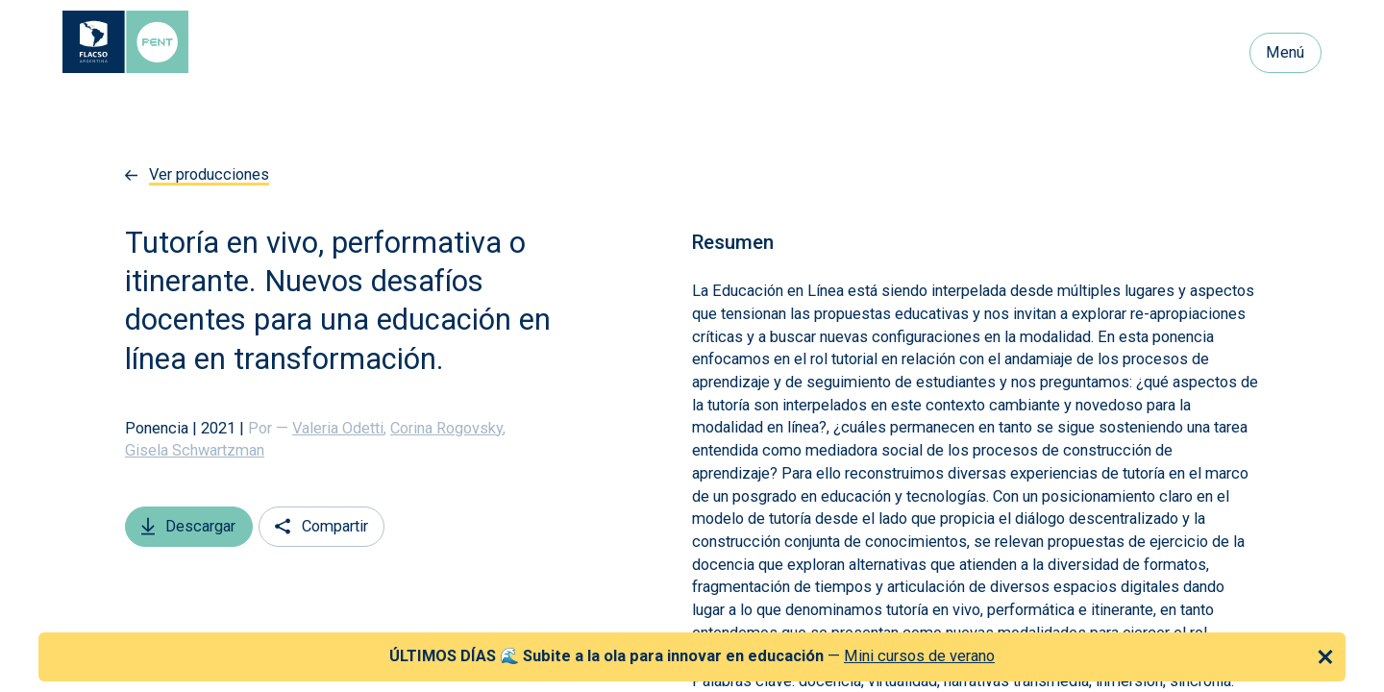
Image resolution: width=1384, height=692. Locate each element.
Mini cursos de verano (919, 656)
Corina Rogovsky (448, 428)
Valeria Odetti (339, 428)
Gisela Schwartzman (194, 450)
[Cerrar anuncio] (1325, 656)
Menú (1285, 52)
